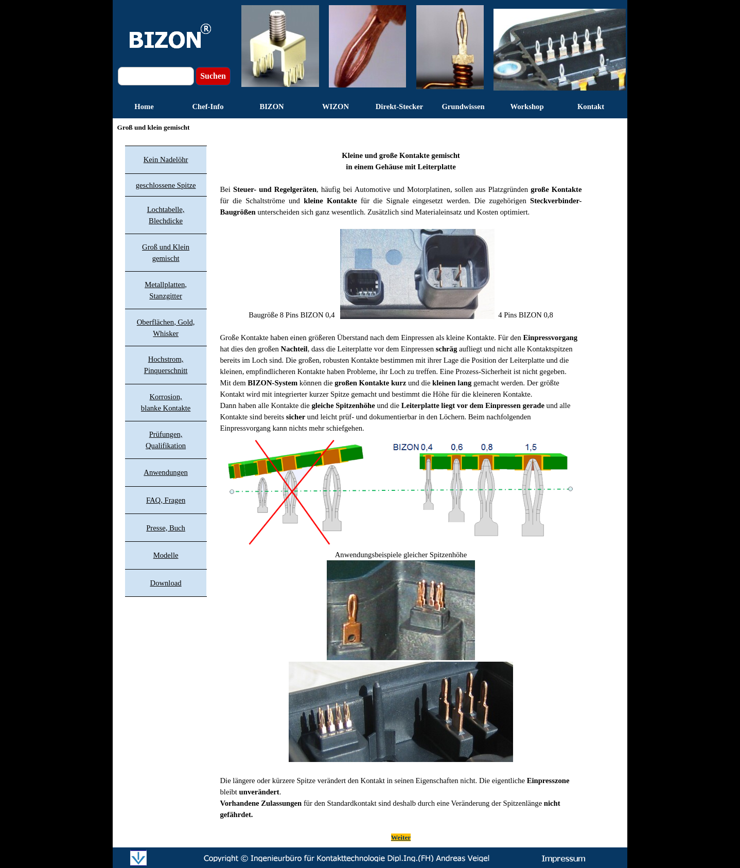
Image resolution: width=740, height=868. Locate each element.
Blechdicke (166, 221)
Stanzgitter (165, 296)
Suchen (213, 76)
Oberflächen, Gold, (166, 322)
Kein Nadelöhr (166, 159)
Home (143, 106)
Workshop (526, 106)
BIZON (271, 106)
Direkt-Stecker (400, 106)
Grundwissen (463, 106)
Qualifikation (166, 445)
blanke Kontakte (165, 408)
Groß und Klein (165, 247)
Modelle (166, 555)
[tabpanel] (401, 490)
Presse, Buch (165, 528)
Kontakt (590, 106)
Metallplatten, (166, 284)
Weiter (401, 837)
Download (166, 583)
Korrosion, (166, 397)
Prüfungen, (166, 434)
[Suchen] (156, 76)
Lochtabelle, (166, 209)
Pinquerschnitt (166, 370)
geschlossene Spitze (166, 185)
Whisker (166, 333)
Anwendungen (165, 472)
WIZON (335, 106)
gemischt (166, 258)
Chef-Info (207, 106)
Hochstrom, (166, 359)
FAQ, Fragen (165, 500)
